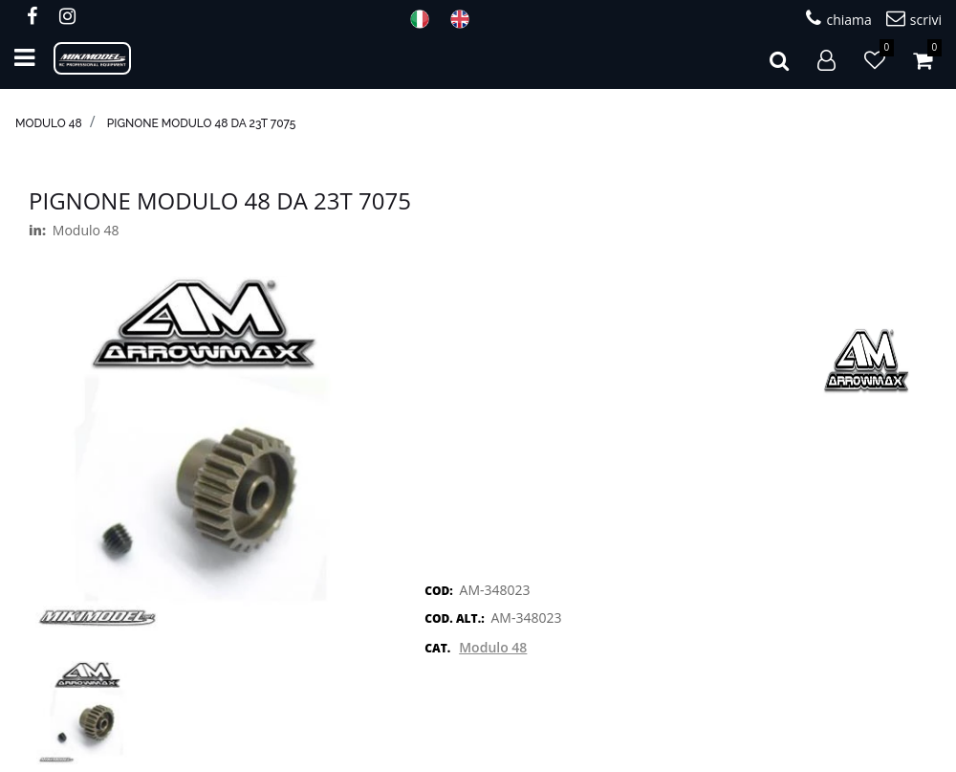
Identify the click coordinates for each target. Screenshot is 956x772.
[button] (779, 58)
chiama (838, 19)
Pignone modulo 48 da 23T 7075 (201, 123)
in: (37, 230)
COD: (438, 591)
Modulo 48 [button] (493, 647)
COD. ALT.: (454, 618)
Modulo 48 (48, 123)
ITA (425, 19)
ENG (465, 19)
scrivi (914, 19)
